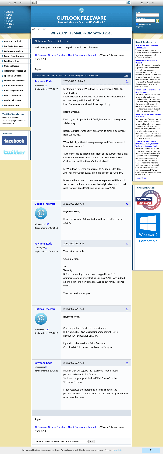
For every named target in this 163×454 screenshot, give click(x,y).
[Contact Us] (21, 2)
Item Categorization (13, 90)
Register (139, 27)
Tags (8, 26)
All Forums (40, 55)
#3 (127, 243)
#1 (127, 81)
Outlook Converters (13, 51)
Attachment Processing (15, 70)
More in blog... (141, 178)
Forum (9, 20)
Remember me (145, 24)
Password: (140, 18)
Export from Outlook (14, 56)
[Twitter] (14, 152)
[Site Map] (15, 2)
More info (117, 450)
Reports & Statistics (13, 95)
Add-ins (10, 11)
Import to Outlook (12, 41)
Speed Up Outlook (12, 75)
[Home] (10, 2)
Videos (10, 23)
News (9, 14)
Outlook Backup (11, 65)
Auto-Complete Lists (13, 85)
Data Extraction (11, 105)
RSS (126, 75)
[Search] (81, 2)
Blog (8, 17)
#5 (127, 363)
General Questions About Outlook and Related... (73, 55)
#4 (127, 309)
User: (138, 12)
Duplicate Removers (13, 46)
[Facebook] (14, 140)
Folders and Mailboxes (14, 80)
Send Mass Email (12, 61)
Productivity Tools (12, 100)
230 (47, 224)
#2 (127, 203)
